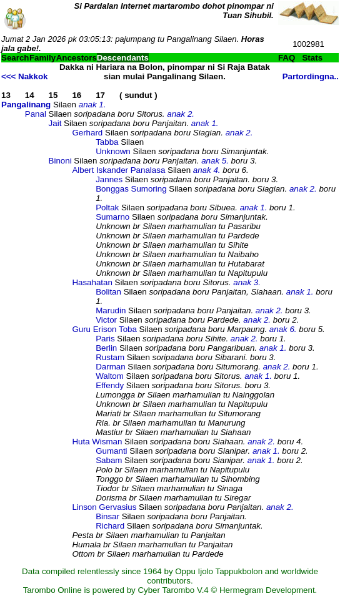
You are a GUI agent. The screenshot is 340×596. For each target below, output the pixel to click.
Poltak (107, 207)
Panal (35, 114)
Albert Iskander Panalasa (118, 170)
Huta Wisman (97, 441)
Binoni (60, 160)
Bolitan (108, 291)
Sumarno (112, 217)
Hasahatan (92, 282)
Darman (110, 366)
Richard (110, 525)
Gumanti (111, 451)
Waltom (110, 376)
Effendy (110, 385)
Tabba (107, 142)
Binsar (107, 516)
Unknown (113, 151)
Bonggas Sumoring (131, 188)
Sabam (109, 460)
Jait (55, 123)
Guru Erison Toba (104, 329)
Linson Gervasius (104, 507)
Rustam (110, 357)
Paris (105, 338)
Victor (106, 320)
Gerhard (87, 132)
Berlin (106, 348)
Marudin (111, 310)
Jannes (109, 179)
